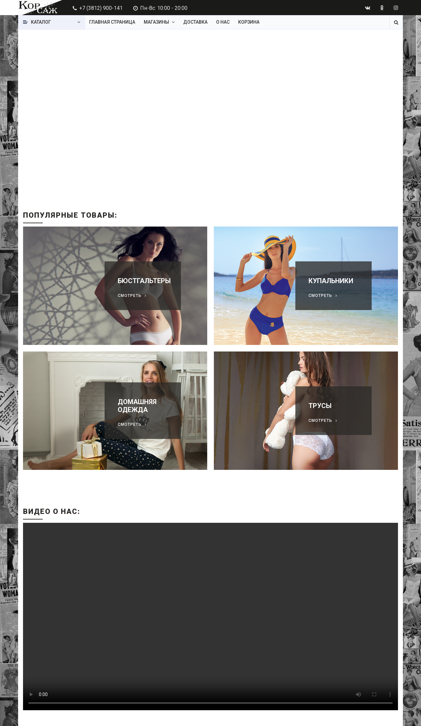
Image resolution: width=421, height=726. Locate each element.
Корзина (249, 22)
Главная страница (112, 22)
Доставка (195, 22)
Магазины (156, 22)
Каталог (41, 22)
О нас (223, 22)
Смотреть (129, 295)
